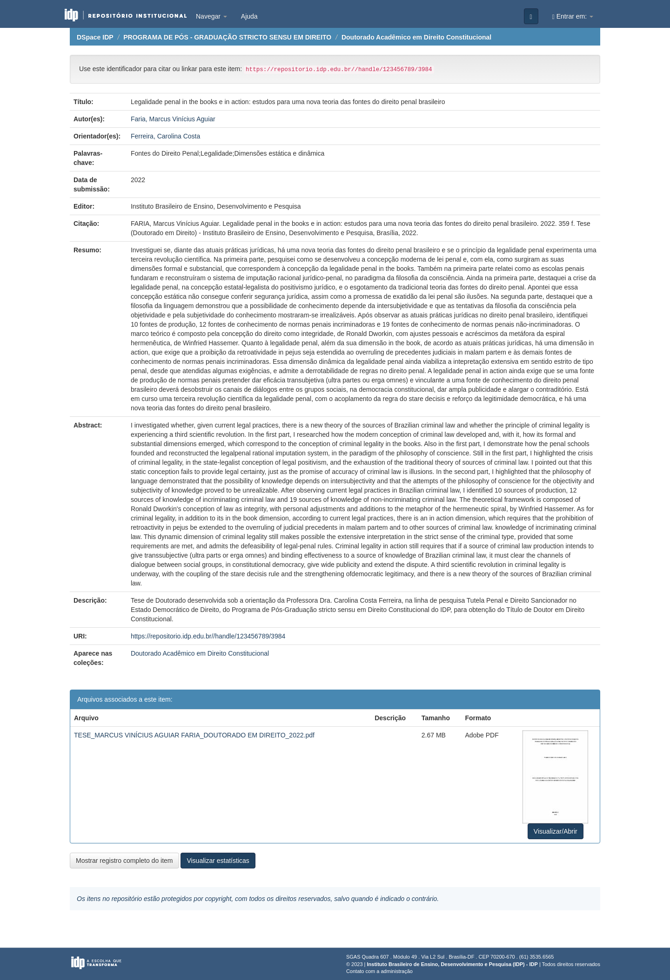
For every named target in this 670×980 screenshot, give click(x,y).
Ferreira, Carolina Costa (165, 136)
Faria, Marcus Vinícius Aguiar (173, 119)
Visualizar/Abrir (555, 831)
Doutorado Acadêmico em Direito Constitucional (416, 37)
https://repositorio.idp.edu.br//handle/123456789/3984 (208, 636)
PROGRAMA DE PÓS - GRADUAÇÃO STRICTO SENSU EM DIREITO (227, 37)
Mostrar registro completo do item (124, 860)
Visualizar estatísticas (218, 860)
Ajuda (249, 16)
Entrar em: (572, 16)
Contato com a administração (379, 971)
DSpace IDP (95, 37)
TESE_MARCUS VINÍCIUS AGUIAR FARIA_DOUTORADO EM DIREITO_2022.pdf (194, 735)
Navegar (211, 16)
